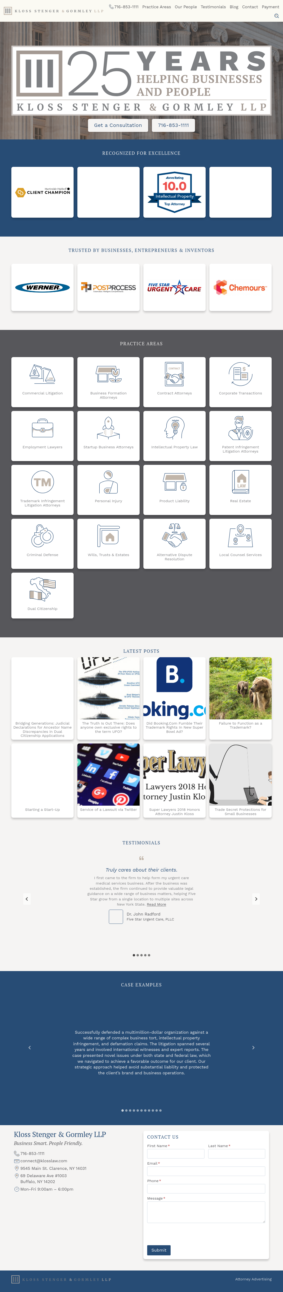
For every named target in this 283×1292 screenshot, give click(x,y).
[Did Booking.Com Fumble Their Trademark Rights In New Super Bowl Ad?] (174, 689)
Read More (156, 907)
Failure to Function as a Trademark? (240, 726)
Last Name (219, 1150)
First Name (158, 1150)
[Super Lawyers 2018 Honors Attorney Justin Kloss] (174, 776)
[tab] (134, 958)
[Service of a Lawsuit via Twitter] (108, 776)
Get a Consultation (118, 125)
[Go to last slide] (27, 901)
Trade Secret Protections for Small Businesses (240, 813)
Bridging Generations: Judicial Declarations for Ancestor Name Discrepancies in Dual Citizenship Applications (42, 730)
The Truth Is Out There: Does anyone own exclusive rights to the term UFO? (108, 728)
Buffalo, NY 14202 (37, 1188)
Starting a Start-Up (42, 811)
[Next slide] (256, 901)
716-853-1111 (173, 125)
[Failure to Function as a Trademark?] (240, 689)
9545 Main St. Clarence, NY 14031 (53, 1175)
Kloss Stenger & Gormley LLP (60, 1140)
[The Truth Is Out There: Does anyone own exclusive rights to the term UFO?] (108, 689)
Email (153, 1167)
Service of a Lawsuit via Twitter (108, 811)
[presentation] (183, 1238)
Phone (154, 1185)
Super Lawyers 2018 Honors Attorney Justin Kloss (174, 813)
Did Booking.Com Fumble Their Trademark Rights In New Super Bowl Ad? (174, 728)
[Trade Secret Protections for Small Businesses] (240, 776)
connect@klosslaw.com (43, 1167)
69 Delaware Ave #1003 (43, 1182)
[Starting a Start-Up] (42, 776)
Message (156, 1202)
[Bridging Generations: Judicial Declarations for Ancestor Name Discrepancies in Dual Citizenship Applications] (42, 689)
